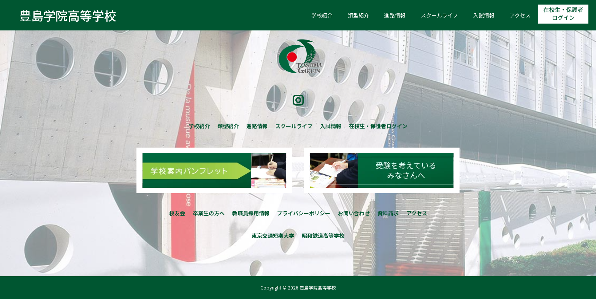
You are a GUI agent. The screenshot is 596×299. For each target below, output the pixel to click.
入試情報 (484, 15)
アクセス (520, 15)
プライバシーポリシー (303, 213)
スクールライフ (439, 15)
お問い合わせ (354, 213)
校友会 (177, 213)
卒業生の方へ (209, 213)
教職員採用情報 (250, 213)
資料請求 (388, 213)
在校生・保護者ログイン (563, 14)
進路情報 (395, 15)
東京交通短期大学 (273, 235)
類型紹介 (358, 15)
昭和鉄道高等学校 (323, 235)
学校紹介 (322, 15)
